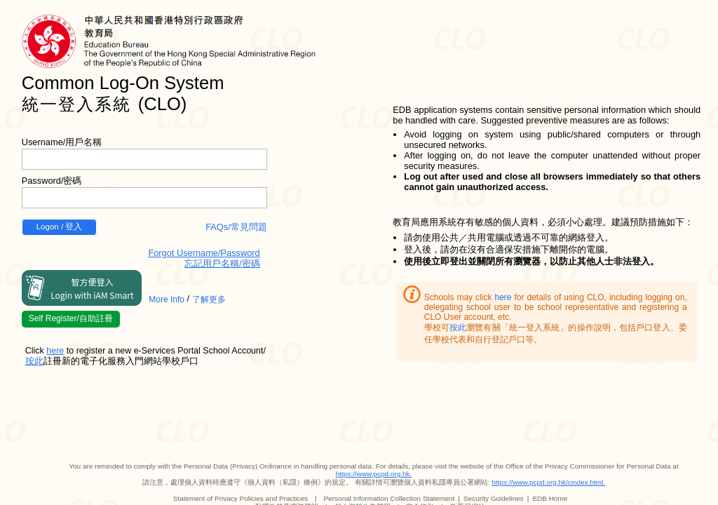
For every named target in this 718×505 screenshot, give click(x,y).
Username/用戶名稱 (62, 142)
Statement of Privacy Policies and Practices (240, 498)
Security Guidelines (493, 498)
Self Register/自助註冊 (71, 318)
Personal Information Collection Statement (389, 498)
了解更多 (209, 299)
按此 (457, 327)
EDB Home (549, 498)
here (502, 297)
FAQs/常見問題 (236, 227)
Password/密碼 (52, 180)
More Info (166, 299)
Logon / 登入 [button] (59, 226)
